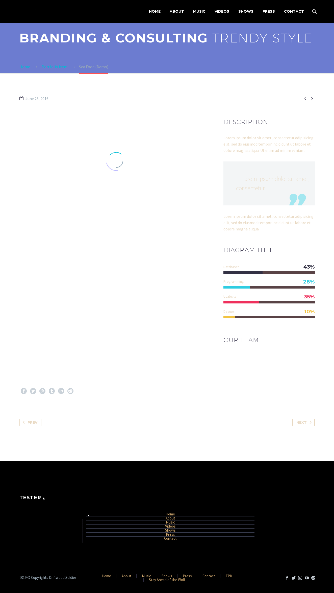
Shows (245, 11)
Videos (222, 11)
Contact (294, 11)
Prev (29, 422)
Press (269, 11)
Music (199, 11)
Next (305, 422)
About (177, 11)
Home (155, 11)
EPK (229, 576)
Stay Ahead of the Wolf (167, 580)
